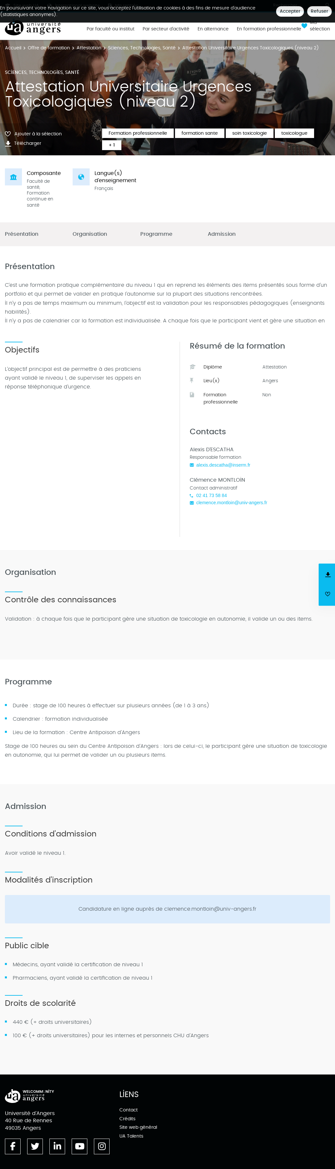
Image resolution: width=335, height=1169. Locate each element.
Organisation (90, 234)
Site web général (138, 1127)
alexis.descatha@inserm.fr (223, 465)
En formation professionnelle (269, 29)
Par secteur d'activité (166, 29)
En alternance (213, 29)
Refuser (319, 11)
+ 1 (112, 145)
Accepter (290, 11)
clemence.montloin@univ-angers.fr (231, 502)
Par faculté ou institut (110, 29)
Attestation (89, 47)
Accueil (13, 47)
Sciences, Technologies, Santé (142, 47)
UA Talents (131, 1136)
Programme (156, 234)
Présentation (21, 234)
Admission (222, 234)
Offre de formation (49, 47)
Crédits (127, 1118)
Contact (128, 1110)
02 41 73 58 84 (211, 495)
